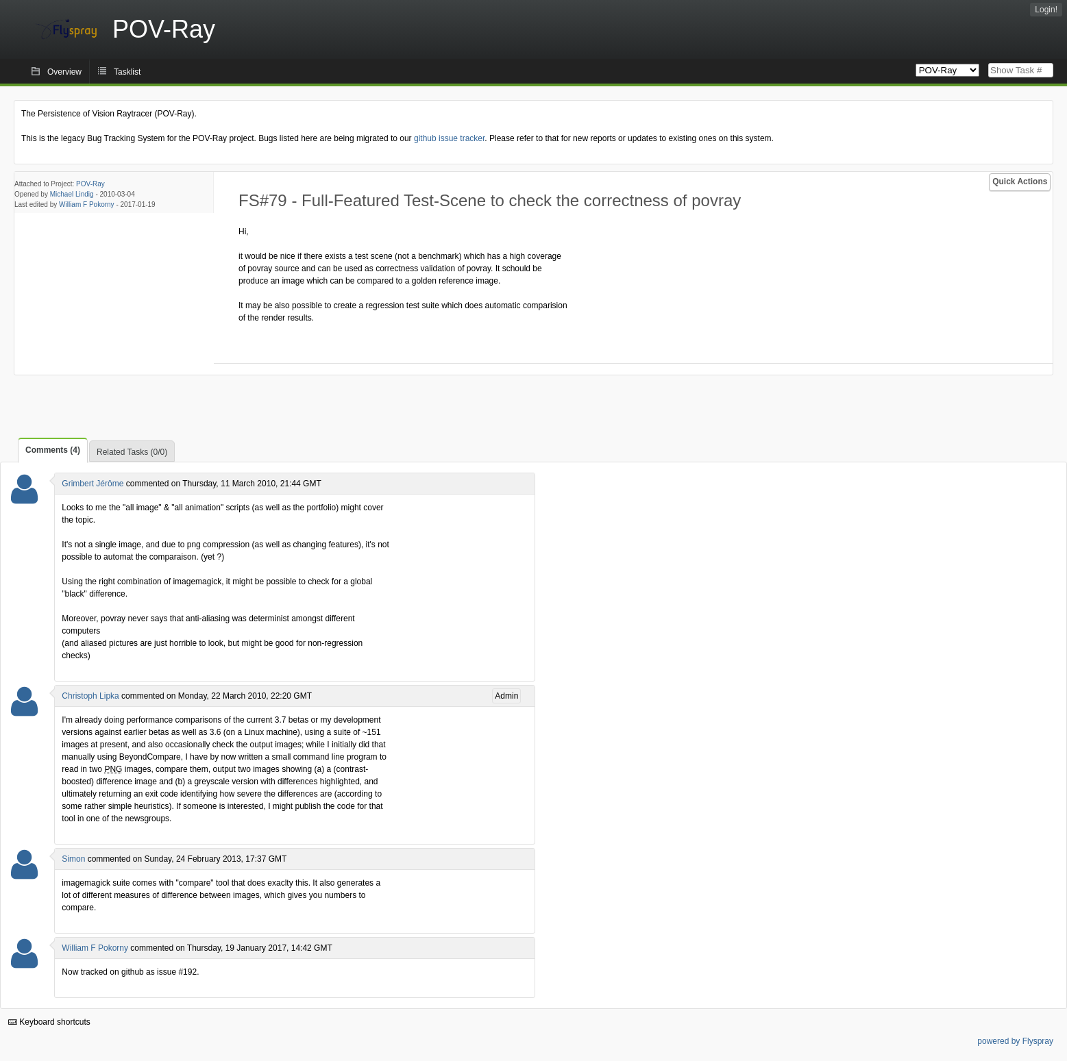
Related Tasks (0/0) (132, 452)
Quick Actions (1019, 181)
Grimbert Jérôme (92, 483)
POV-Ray (90, 184)
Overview (64, 72)
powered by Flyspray (1015, 1041)
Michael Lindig (72, 194)
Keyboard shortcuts (49, 1022)
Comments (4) (52, 450)
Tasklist (127, 72)
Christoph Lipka (90, 696)
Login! (1046, 9)
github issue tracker (449, 138)
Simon (73, 859)
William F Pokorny (86, 204)
